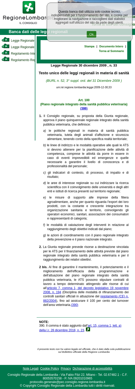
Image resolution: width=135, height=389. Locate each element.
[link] (29, 25)
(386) (84, 108)
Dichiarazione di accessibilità (92, 368)
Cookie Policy (49, 368)
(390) (74, 305)
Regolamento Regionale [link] (23, 60)
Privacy (66, 368)
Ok (91, 34)
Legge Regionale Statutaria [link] (25, 47)
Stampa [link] (89, 46)
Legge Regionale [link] (18, 40)
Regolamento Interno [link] (21, 53)
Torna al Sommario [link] (111, 51)
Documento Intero (111, 46)
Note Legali (30, 368)
